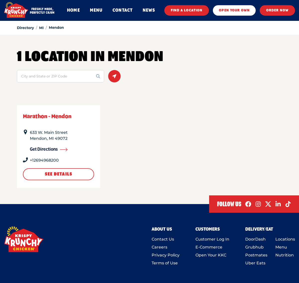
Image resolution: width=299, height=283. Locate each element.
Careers (159, 247)
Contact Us (163, 239)
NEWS (149, 10)
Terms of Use (165, 263)
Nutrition (284, 255)
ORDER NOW (277, 10)
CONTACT (123, 10)
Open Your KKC (210, 255)
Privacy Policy (165, 255)
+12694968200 (44, 160)
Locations (285, 239)
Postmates (256, 255)
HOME (73, 10)
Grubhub (254, 247)
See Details (58, 174)
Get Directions (49, 149)
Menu (281, 247)
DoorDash (255, 239)
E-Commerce (208, 247)
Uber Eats (255, 263)
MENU (96, 10)
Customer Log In (212, 239)
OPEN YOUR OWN (234, 10)
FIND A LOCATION (187, 10)
